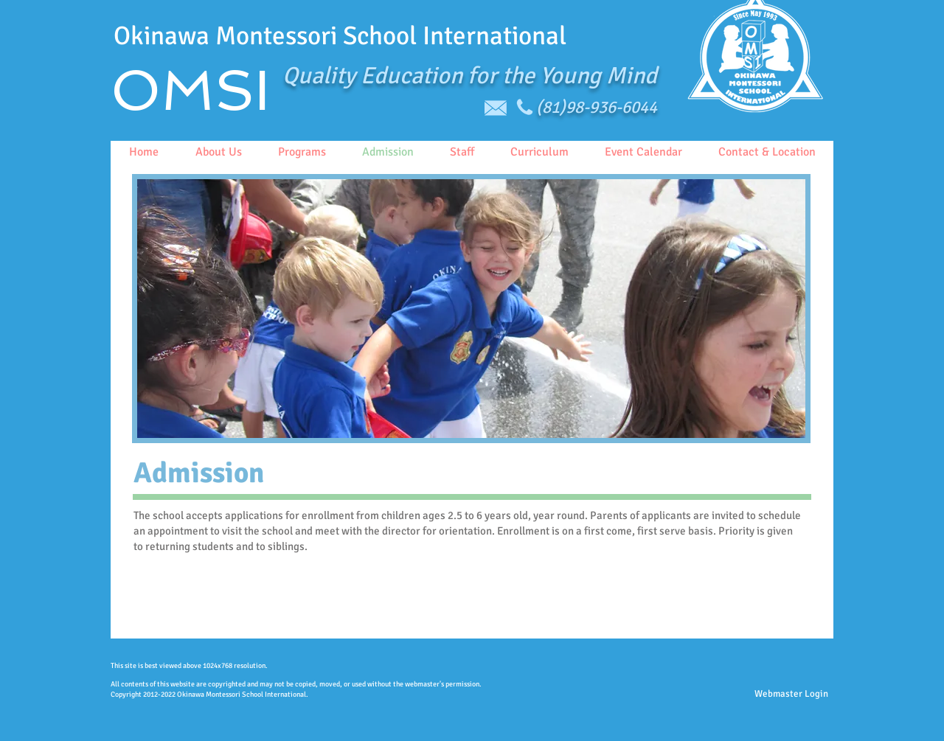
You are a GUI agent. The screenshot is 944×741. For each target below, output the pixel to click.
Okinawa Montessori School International (340, 36)
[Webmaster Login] (791, 693)
